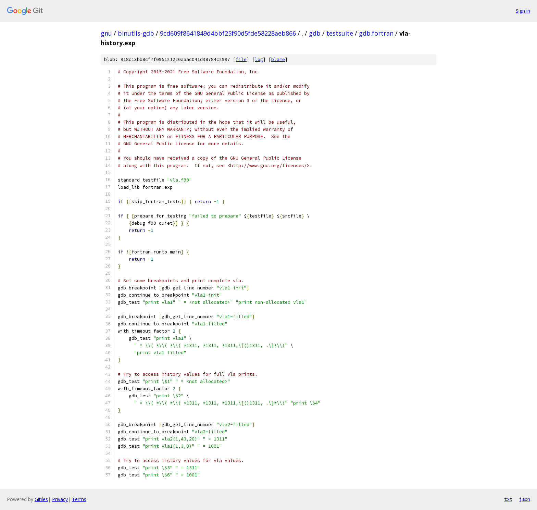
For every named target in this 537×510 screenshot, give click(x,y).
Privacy (60, 499)
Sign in (523, 11)
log (259, 59)
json (524, 499)
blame (278, 59)
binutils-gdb (136, 33)
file (241, 59)
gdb (315, 33)
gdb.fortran (376, 33)
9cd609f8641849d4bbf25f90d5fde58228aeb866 (228, 33)
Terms (79, 499)
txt (508, 499)
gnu (106, 33)
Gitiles (41, 499)
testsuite (339, 33)
